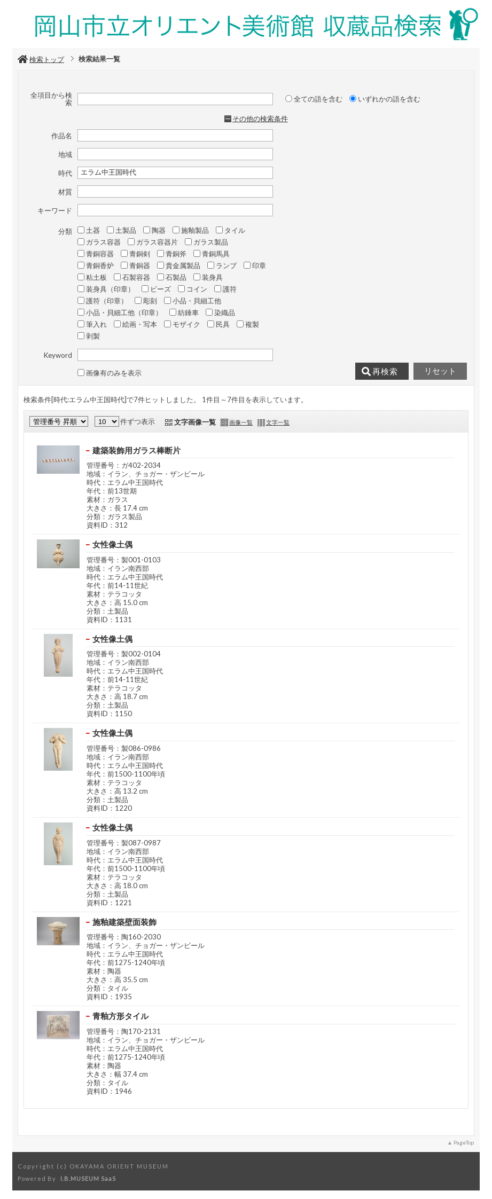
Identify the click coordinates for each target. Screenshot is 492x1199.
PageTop (464, 1142)
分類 (65, 231)
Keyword (58, 355)
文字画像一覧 (195, 422)
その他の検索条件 (260, 118)
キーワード (54, 210)
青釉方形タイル (120, 1016)
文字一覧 (278, 422)
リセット (440, 371)
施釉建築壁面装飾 (124, 922)
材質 (65, 191)
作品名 (61, 135)
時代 (65, 173)
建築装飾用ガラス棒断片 (136, 450)
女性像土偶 (112, 544)
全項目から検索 (51, 99)
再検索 (380, 372)
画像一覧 (241, 422)
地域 (65, 154)
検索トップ (41, 59)
